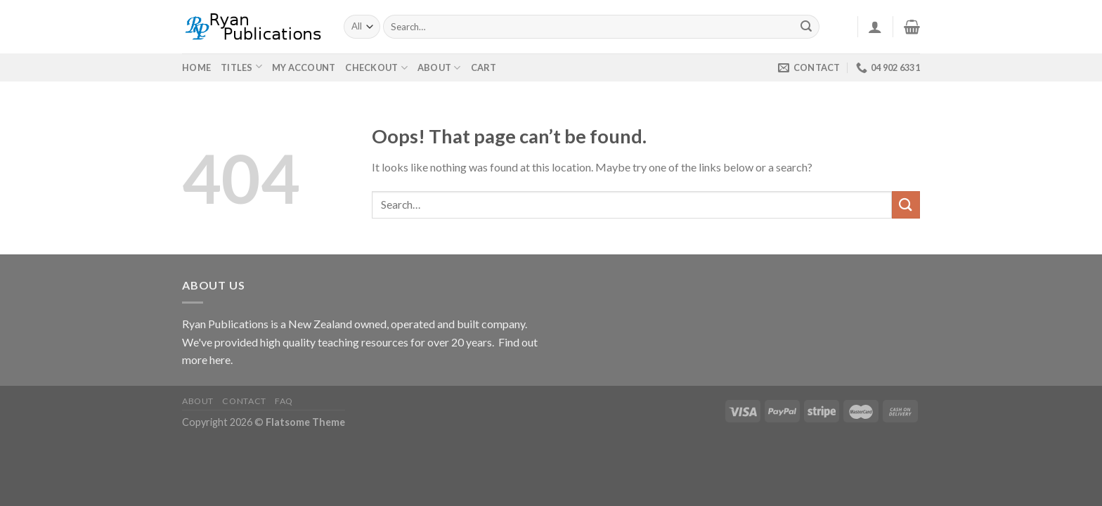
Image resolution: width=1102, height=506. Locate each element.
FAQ (284, 401)
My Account (304, 67)
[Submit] (807, 27)
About (439, 67)
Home (196, 67)
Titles (237, 67)
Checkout (376, 67)
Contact (244, 401)
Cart (484, 67)
